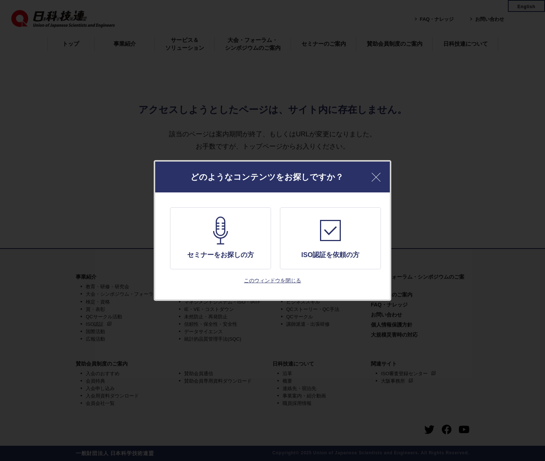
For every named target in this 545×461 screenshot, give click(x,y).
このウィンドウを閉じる (272, 280)
